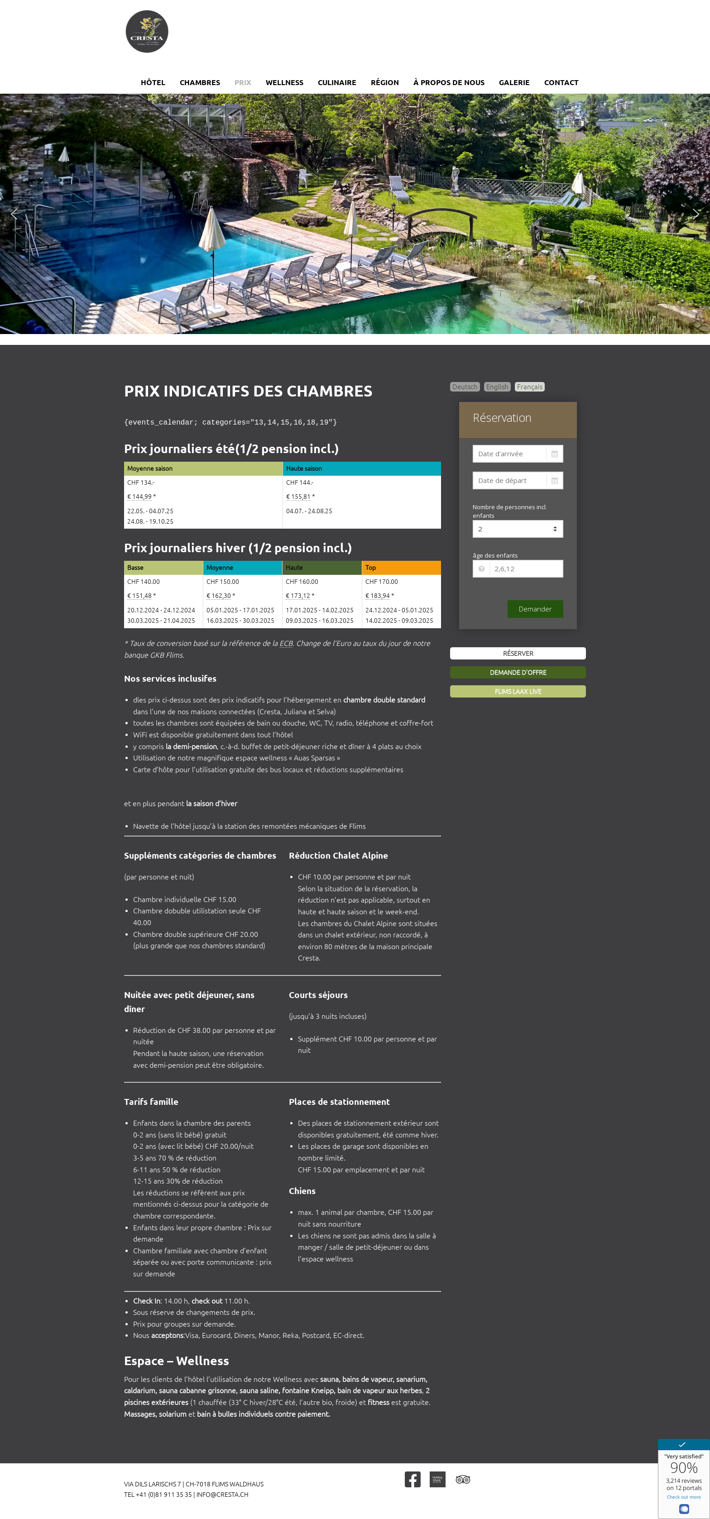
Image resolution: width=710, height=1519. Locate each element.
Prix (243, 82)
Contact (561, 82)
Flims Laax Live (518, 691)
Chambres (200, 82)
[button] (14, 214)
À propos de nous (449, 82)
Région (385, 82)
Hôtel (153, 82)
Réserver (518, 653)
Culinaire (337, 82)
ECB (286, 642)
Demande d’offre (518, 672)
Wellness (284, 82)
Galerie (514, 82)
